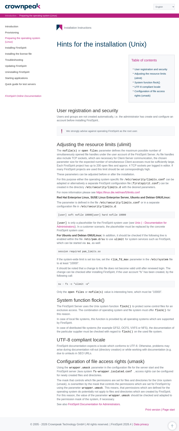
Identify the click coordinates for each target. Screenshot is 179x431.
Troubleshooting (14, 59)
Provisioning (12, 32)
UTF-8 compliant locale (147, 86)
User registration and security (150, 69)
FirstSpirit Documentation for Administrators (94, 404)
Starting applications (16, 78)
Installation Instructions (78, 27)
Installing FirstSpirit (15, 47)
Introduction (11, 26)
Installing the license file (18, 53)
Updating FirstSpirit (16, 65)
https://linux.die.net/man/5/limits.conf (118, 192)
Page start (169, 409)
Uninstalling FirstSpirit (17, 72)
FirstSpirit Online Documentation (23, 95)
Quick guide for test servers (20, 84)
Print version (152, 409)
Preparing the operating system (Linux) (38, 15)
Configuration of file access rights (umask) (149, 93)
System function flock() (147, 82)
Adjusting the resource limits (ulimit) (150, 75)
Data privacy (141, 424)
